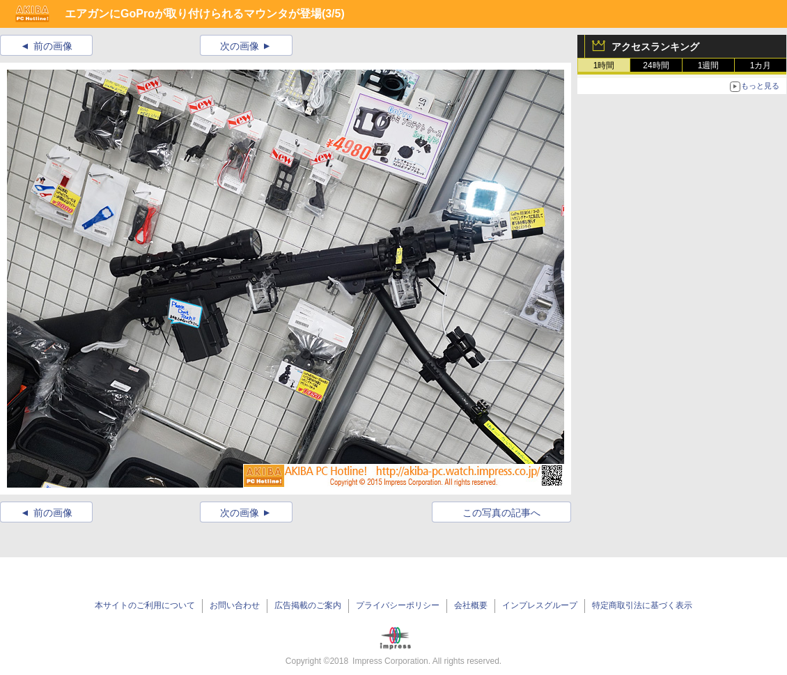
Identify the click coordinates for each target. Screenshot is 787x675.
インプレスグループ (539, 605)
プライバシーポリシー (397, 605)
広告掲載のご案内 (307, 605)
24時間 (656, 65)
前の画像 (52, 46)
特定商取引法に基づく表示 (642, 605)
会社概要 (471, 605)
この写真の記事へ (501, 512)
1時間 (604, 65)
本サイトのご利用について (145, 605)
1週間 (708, 65)
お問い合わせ (235, 605)
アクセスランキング (655, 46)
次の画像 (239, 46)
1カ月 (761, 65)
